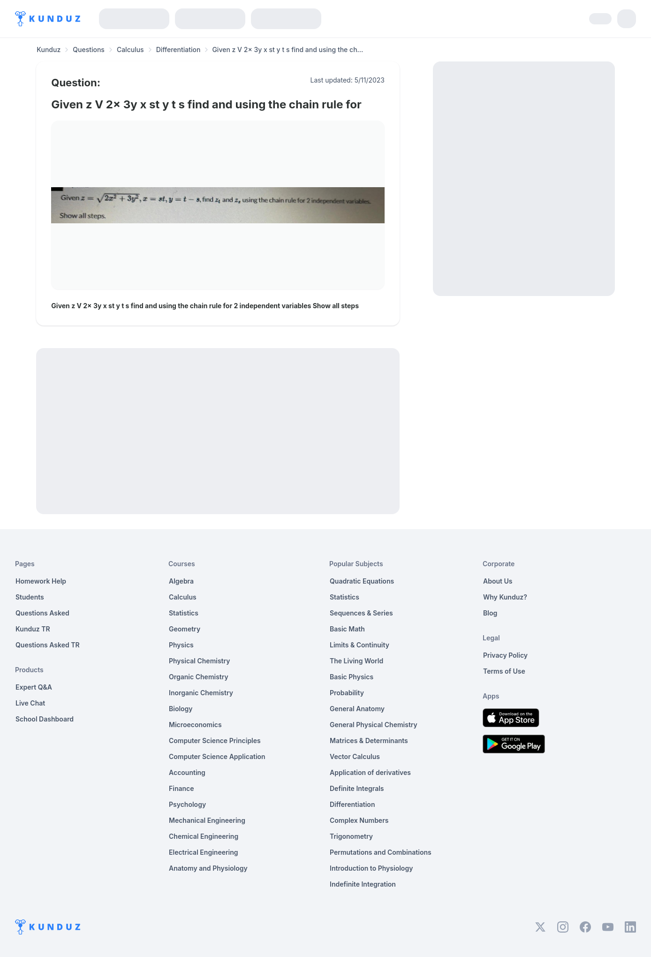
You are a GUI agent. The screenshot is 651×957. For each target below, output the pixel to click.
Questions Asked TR (47, 645)
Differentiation (178, 49)
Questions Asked (42, 613)
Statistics (183, 613)
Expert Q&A (33, 687)
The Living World (356, 661)
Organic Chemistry (198, 677)
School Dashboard (44, 719)
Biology (181, 709)
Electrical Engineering (203, 852)
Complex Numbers (359, 820)
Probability (347, 693)
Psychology (187, 804)
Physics (181, 645)
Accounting (187, 772)
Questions (89, 49)
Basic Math (347, 629)
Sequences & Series (361, 613)
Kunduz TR (32, 629)
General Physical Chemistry (373, 725)
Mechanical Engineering (207, 820)
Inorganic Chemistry (201, 693)
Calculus (130, 49)
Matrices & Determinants (369, 740)
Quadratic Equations (362, 581)
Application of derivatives (370, 772)
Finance (181, 788)
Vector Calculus (355, 756)
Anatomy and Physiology (208, 868)
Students (29, 597)
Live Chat (30, 703)
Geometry (184, 629)
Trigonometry (351, 836)
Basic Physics (351, 677)
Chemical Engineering (203, 836)
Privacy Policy (505, 655)
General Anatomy (357, 709)
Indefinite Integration (363, 884)
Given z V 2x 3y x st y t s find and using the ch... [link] (287, 49)
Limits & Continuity (359, 645)
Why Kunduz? (505, 597)
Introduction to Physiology (371, 868)
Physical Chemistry (199, 661)
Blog (490, 613)
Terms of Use (504, 671)
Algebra (181, 581)
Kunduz (49, 49)
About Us (497, 581)
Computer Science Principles (215, 740)
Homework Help (40, 581)
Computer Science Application (217, 756)
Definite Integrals (357, 788)
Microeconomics (195, 725)
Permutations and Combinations (380, 852)
